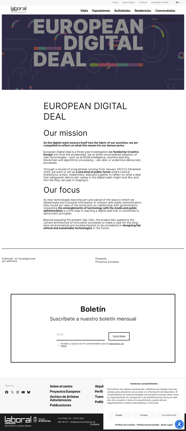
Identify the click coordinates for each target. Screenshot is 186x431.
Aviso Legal (167, 424)
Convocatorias (165, 10)
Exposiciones (101, 10)
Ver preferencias (169, 415)
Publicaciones (60, 405)
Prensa (115, 2)
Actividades (122, 10)
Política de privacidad (148, 424)
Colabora (143, 2)
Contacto (95, 424)
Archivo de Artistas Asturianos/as (64, 398)
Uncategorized (26, 258)
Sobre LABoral (129, 2)
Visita (84, 10)
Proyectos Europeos (107, 261)
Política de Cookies (125, 424)
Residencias (143, 10)
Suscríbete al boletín (160, 2)
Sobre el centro (61, 386)
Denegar (144, 415)
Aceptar (118, 415)
